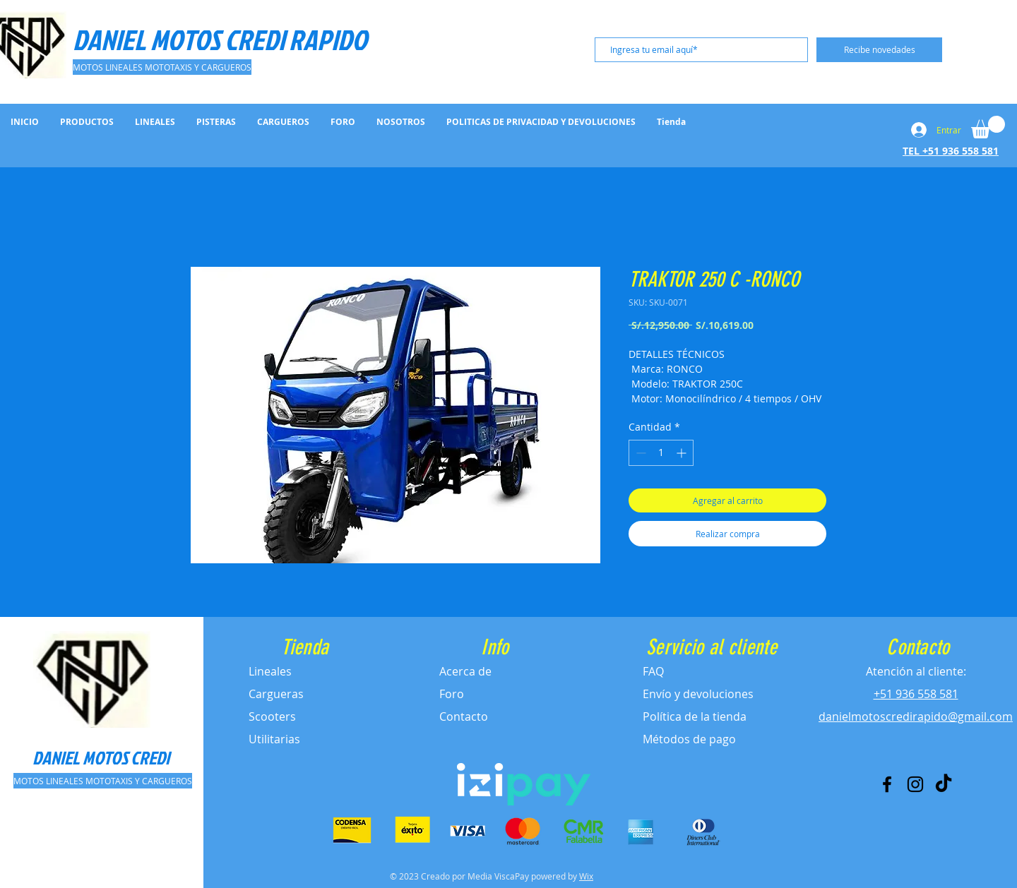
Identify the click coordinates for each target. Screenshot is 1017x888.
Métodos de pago (689, 739)
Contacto (463, 716)
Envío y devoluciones (698, 694)
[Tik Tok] (943, 784)
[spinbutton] (661, 452)
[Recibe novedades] (879, 49)
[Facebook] (887, 784)
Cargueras (276, 694)
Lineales (270, 671)
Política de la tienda (695, 716)
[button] (988, 127)
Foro (451, 694)
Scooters (272, 716)
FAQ (653, 671)
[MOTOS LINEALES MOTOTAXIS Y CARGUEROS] (162, 67)
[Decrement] (639, 452)
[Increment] (682, 452)
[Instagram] (915, 784)
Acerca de (465, 671)
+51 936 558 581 (916, 694)
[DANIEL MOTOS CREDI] (101, 757)
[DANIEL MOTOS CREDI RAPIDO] (221, 39)
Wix (586, 876)
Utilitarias (274, 739)
